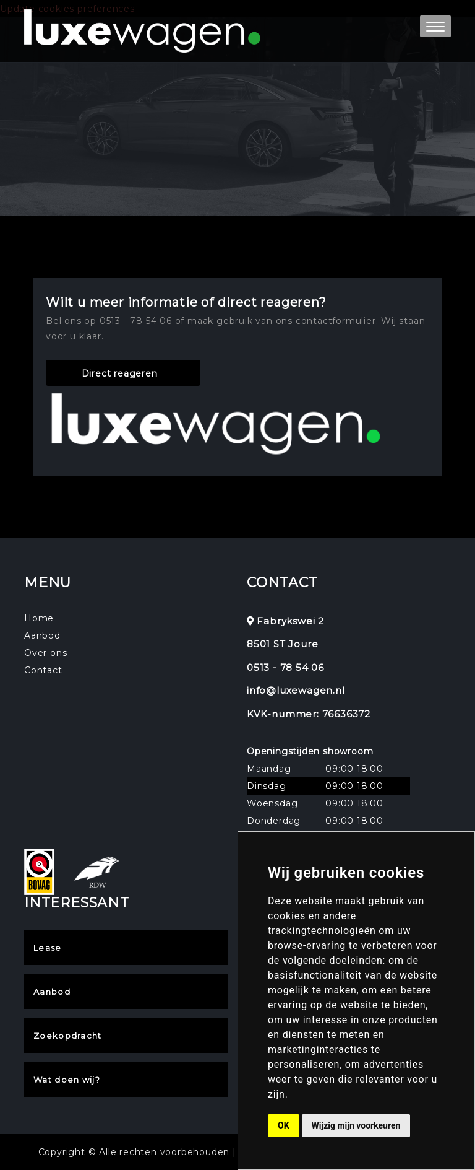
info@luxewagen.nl (296, 690)
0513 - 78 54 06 (285, 667)
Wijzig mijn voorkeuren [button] (356, 1125)
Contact (43, 670)
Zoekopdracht (67, 1036)
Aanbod (42, 635)
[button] (435, 26)
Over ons (45, 652)
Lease (47, 948)
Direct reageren (120, 373)
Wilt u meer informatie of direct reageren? (186, 302)
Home (39, 618)
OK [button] (283, 1125)
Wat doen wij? (66, 1080)
